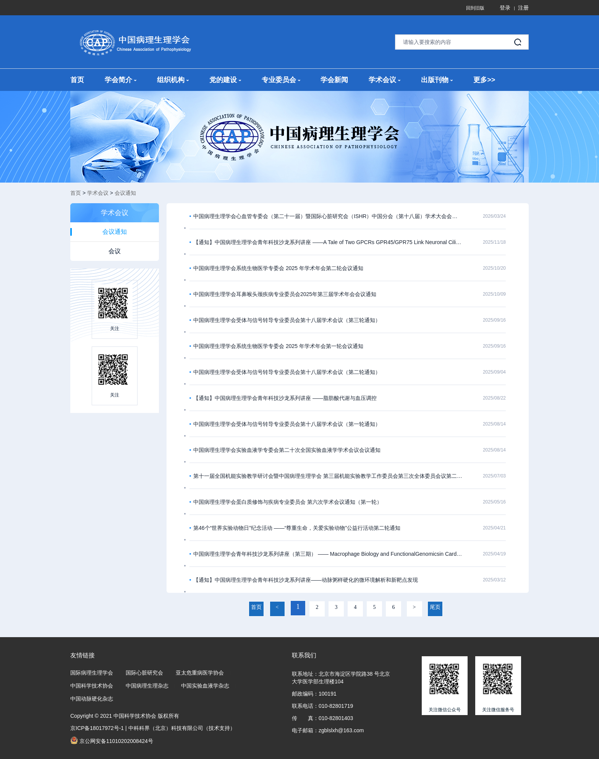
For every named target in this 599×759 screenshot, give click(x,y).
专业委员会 (281, 79)
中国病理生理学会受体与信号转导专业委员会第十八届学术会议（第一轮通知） (286, 424)
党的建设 (225, 79)
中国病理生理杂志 (147, 685)
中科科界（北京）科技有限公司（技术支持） (181, 728)
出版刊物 (437, 79)
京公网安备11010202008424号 (111, 740)
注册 (523, 8)
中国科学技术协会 (91, 685)
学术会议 (384, 79)
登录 (505, 8)
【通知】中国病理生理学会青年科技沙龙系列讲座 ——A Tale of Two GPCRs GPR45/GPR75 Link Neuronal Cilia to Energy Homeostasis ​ (328, 242)
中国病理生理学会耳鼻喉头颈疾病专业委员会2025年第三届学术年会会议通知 (284, 294)
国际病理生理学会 (91, 672)
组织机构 (173, 79)
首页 (77, 79)
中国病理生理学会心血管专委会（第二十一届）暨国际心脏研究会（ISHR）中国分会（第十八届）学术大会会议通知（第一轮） (328, 216)
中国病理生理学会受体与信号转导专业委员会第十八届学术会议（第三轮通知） (286, 320)
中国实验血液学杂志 (205, 685)
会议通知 (125, 193)
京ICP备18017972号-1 (97, 728)
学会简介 (120, 79)
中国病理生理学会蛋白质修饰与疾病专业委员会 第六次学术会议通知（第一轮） (287, 502)
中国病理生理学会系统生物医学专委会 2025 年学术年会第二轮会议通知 (278, 268)
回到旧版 (475, 8)
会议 (114, 251)
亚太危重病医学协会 (200, 672)
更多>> (484, 79)
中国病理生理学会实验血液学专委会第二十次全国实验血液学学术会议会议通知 (286, 450)
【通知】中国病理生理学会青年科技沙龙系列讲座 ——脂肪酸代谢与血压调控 (285, 398)
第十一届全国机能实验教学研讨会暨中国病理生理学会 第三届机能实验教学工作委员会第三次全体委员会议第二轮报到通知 (328, 476)
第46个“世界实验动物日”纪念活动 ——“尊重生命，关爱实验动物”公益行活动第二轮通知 (296, 528)
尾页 (435, 607)
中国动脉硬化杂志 (91, 698)
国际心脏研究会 (144, 672)
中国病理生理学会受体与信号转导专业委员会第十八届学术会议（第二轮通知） (286, 372)
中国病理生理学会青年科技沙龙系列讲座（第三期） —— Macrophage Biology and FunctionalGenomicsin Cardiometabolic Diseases (328, 554)
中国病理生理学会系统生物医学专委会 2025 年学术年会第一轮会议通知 (278, 346)
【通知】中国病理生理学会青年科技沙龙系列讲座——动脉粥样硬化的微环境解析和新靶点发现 (305, 580)
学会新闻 (334, 79)
